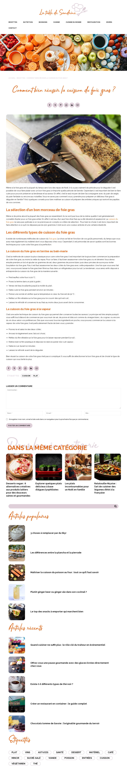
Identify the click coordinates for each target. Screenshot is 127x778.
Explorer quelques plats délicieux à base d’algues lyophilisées (48, 486)
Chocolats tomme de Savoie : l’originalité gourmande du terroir (64, 723)
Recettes (21, 78)
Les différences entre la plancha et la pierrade (55, 552)
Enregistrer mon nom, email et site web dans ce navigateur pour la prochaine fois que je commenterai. (49, 419)
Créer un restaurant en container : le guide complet (58, 703)
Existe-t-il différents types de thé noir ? (51, 684)
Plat (35, 376)
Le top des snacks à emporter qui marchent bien (56, 611)
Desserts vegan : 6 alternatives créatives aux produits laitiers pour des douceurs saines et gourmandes (18, 489)
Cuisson (26, 376)
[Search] (115, 506)
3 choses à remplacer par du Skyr (48, 533)
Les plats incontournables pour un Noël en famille (77, 486)
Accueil (12, 78)
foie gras (52, 239)
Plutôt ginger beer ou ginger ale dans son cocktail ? (58, 592)
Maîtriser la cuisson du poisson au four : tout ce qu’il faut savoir (64, 572)
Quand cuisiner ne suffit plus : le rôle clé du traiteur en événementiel (67, 645)
